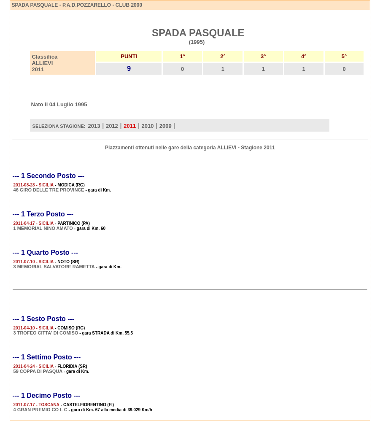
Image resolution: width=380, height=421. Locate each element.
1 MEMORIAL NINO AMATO (43, 228)
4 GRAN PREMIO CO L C (40, 409)
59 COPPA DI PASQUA (38, 371)
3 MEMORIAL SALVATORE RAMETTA (54, 266)
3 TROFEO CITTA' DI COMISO (45, 332)
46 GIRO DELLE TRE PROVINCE (48, 189)
